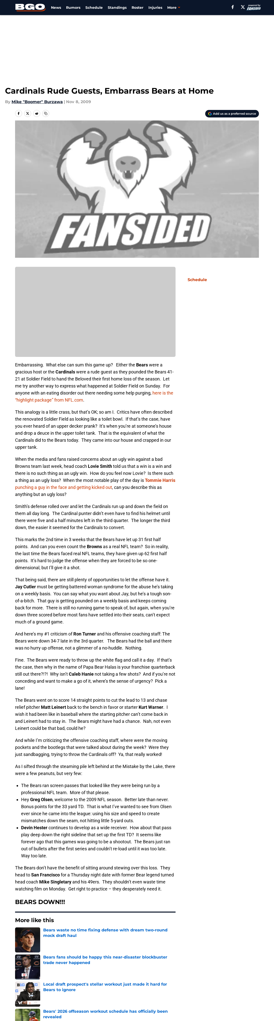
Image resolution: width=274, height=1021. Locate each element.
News (56, 7)
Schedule (94, 7)
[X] (243, 7)
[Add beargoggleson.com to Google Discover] (232, 113)
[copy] (45, 113)
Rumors (73, 7)
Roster (137, 7)
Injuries (155, 7)
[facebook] (233, 7)
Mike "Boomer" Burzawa (37, 101)
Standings (117, 7)
